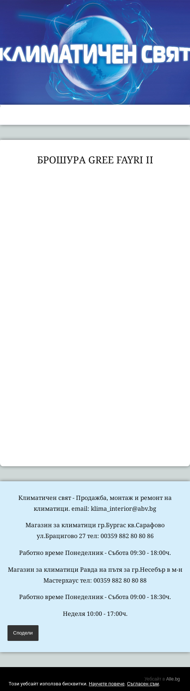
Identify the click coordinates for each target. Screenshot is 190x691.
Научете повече (106, 684)
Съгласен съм (143, 684)
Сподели (23, 633)
